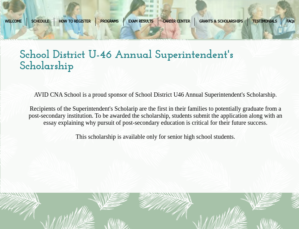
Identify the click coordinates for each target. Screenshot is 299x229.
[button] (40, 22)
